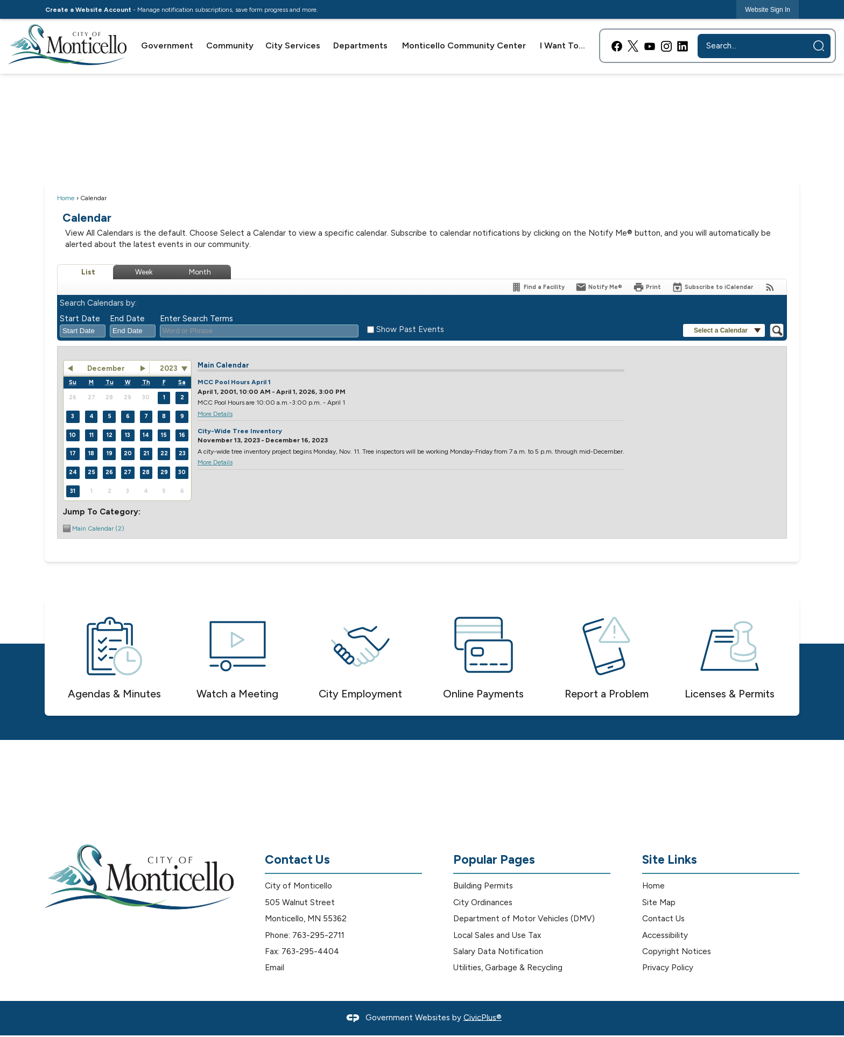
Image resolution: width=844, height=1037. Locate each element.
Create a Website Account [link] (88, 9)
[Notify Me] (598, 287)
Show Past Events (410, 329)
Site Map (659, 902)
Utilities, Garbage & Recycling (507, 967)
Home (66, 198)
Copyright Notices (676, 951)
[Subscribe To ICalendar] (713, 287)
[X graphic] (633, 46)
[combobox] (82, 331)
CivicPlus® (482, 1017)
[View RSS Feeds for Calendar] (770, 287)
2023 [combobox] (168, 368)
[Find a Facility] (538, 287)
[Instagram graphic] (666, 46)
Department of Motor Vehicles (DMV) (524, 918)
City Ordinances (482, 902)
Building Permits (483, 886)
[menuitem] (167, 45)
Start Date (80, 318)
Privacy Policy (667, 967)
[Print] (647, 287)
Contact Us (663, 918)
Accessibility (665, 935)
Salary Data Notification (498, 951)
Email (274, 967)
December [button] (106, 368)
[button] (819, 46)
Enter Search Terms (196, 318)
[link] (767, 9)
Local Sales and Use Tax (497, 935)
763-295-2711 (318, 935)
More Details (215, 414)
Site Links (669, 859)
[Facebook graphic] (616, 46)
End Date (127, 318)
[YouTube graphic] (649, 46)
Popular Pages (494, 859)
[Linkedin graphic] (682, 46)
